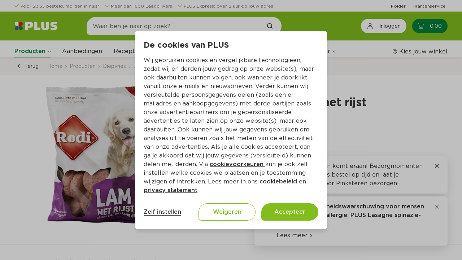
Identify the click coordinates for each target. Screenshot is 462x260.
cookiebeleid (278, 181)
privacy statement (170, 190)
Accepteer (289, 211)
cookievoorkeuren (237, 164)
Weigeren (227, 211)
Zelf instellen (162, 211)
